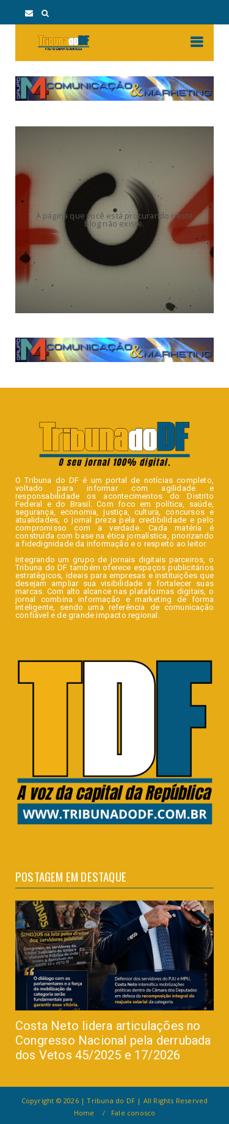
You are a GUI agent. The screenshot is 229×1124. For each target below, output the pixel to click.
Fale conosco (133, 1112)
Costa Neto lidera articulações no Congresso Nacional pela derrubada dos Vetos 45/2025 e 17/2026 (113, 1040)
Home (84, 1112)
